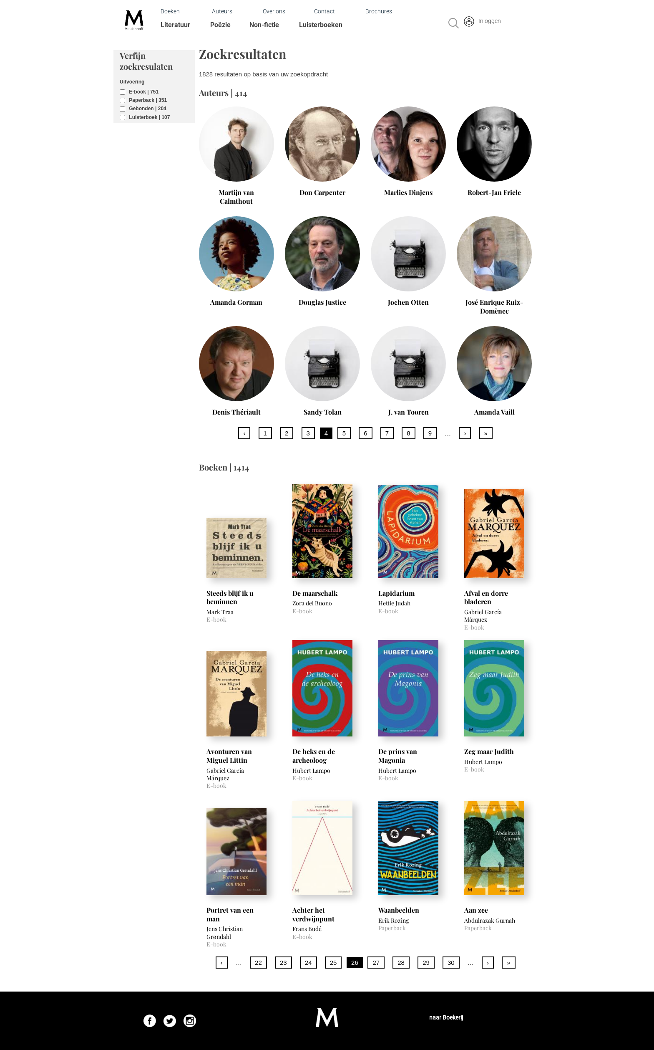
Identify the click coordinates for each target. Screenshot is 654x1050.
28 (401, 962)
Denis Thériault (236, 411)
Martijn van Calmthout (236, 196)
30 (451, 962)
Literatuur (175, 25)
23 (283, 962)
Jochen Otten (408, 302)
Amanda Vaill (494, 411)
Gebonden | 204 (147, 108)
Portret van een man (230, 914)
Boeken (170, 11)
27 (376, 962)
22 (258, 962)
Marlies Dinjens (408, 192)
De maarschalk (314, 593)
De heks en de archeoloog (313, 755)
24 (308, 962)
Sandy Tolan (323, 411)
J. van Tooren (408, 411)
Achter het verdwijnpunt (313, 914)
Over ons (274, 11)
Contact (324, 11)
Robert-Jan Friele (494, 192)
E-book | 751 (143, 92)
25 (333, 962)
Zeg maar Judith (489, 751)
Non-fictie (264, 25)
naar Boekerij (446, 1017)
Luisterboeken (320, 25)
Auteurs (222, 11)
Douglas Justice (322, 302)
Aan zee (476, 910)
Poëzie (220, 25)
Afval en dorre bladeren (486, 597)
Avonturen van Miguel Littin (229, 755)
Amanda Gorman (236, 302)
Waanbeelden (398, 910)
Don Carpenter (322, 192)
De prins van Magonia (397, 755)
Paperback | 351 (148, 100)
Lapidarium (396, 593)
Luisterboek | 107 (149, 117)
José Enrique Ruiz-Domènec (494, 306)
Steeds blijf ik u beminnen (230, 597)
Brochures (378, 11)
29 (426, 962)
